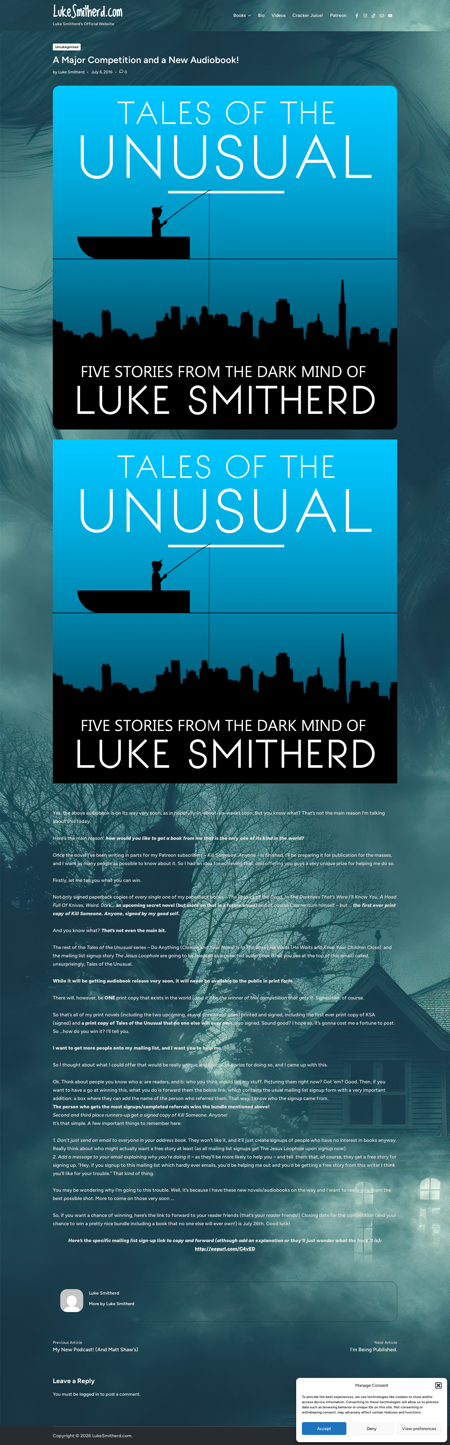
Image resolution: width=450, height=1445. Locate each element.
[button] (438, 1385)
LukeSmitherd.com (87, 12)
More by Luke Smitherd (111, 1303)
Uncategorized (66, 47)
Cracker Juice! (307, 15)
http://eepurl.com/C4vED (225, 1249)
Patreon (338, 15)
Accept (324, 1428)
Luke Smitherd (71, 72)
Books (242, 15)
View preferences (419, 1428)
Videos (278, 15)
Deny (372, 1428)
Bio (261, 15)
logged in (89, 1394)
